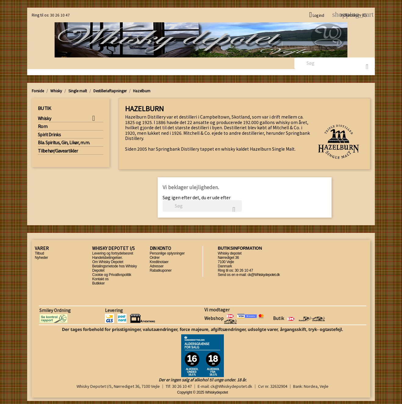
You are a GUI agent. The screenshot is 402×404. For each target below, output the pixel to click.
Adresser (157, 266)
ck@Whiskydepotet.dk (264, 275)
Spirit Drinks (49, 135)
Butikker (98, 283)
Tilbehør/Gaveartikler (58, 151)
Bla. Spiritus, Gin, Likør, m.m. (64, 142)
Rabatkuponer (161, 270)
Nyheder (41, 257)
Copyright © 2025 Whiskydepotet (202, 392)
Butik (44, 108)
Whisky (44, 118)
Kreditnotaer (159, 262)
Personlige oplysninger (167, 253)
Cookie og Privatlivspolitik (111, 275)
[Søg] (334, 63)
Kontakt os (100, 279)
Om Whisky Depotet (107, 262)
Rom (42, 126)
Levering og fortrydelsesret (112, 253)
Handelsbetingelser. (107, 257)
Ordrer (155, 257)
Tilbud (39, 253)
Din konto (160, 248)
